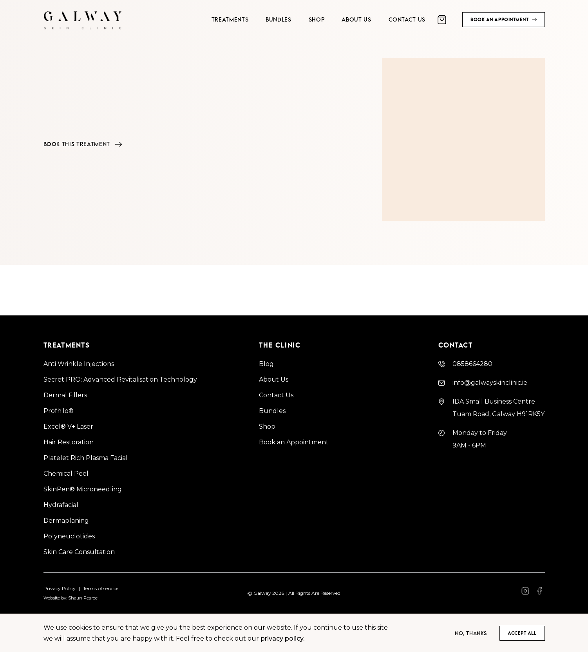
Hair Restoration (68, 442)
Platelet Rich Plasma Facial (85, 458)
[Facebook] (525, 593)
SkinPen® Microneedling (82, 489)
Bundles (272, 411)
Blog (266, 364)
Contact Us (276, 395)
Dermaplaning (66, 520)
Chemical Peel (66, 473)
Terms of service (100, 588)
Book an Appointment (294, 442)
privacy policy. (282, 638)
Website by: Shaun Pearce (70, 598)
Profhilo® (58, 411)
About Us (273, 379)
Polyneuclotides (69, 536)
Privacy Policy (59, 588)
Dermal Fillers (65, 395)
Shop (267, 426)
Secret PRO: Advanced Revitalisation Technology (120, 379)
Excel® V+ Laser (68, 426)
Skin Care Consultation (79, 552)
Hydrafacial (60, 505)
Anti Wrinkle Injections (78, 364)
